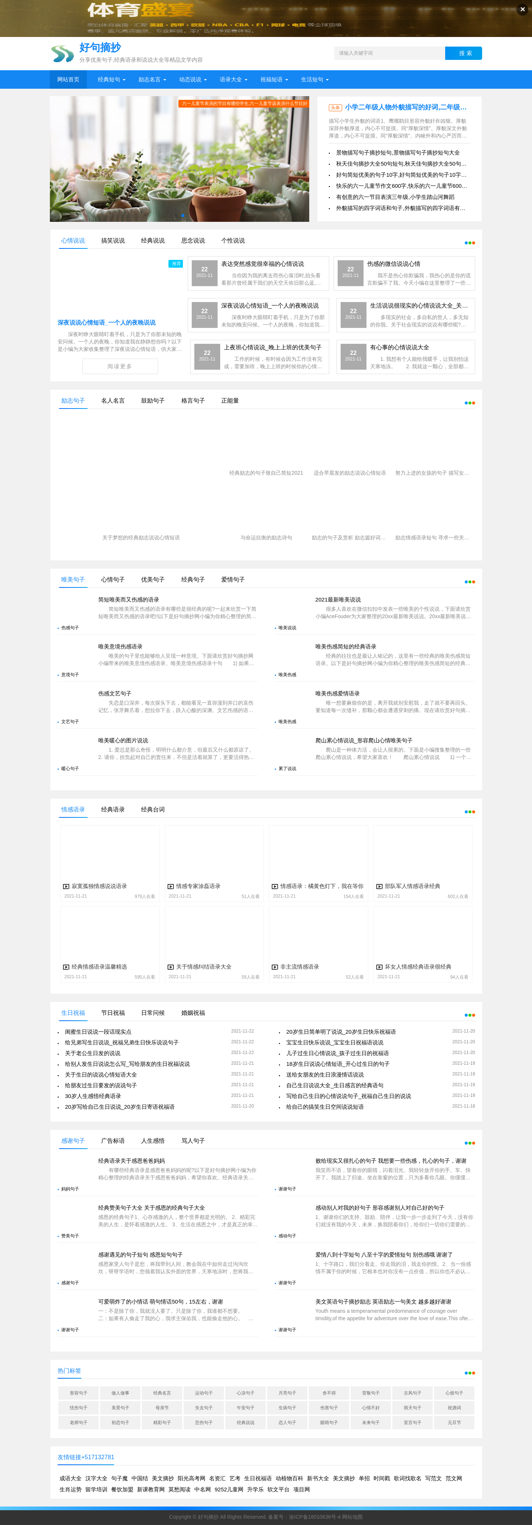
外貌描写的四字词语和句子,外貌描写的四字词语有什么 (403, 208)
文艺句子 (70, 721)
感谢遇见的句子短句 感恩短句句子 (140, 1254)
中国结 (140, 1478)
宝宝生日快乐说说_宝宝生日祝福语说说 (334, 1042)
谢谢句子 (287, 1189)
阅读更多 (120, 366)
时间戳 (382, 1478)
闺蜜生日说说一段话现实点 (98, 1031)
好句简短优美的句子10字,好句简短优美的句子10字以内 (404, 175)
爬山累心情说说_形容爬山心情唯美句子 (364, 740)
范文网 (454, 1478)
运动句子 (204, 1393)
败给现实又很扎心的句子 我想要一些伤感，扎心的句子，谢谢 (391, 1161)
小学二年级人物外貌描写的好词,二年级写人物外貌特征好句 (432, 107)
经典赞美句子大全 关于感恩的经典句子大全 (151, 1207)
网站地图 (352, 1517)
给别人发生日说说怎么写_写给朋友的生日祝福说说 (127, 1064)
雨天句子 (413, 1407)
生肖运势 (70, 1489)
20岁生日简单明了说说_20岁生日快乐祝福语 (341, 1031)
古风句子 (413, 1393)
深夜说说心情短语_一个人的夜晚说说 (107, 322)
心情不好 (371, 1407)
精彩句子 (162, 1422)
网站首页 (68, 79)
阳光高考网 (191, 1478)
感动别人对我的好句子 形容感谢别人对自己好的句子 (380, 1207)
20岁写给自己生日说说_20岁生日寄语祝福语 (120, 1107)
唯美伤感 (287, 674)
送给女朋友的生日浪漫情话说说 (325, 1074)
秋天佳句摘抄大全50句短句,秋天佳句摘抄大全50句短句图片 (409, 163)
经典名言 (162, 1393)
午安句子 (246, 1407)
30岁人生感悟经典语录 (93, 1096)
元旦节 (454, 1422)
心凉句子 (246, 1393)
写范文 (433, 1478)
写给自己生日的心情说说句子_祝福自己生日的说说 (348, 1096)
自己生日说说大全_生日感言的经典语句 (334, 1085)
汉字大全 (96, 1478)
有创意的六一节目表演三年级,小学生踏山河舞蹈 (395, 197)
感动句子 (287, 1235)
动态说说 (190, 79)
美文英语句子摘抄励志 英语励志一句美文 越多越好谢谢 (383, 1301)
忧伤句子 (79, 1407)
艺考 (235, 1478)
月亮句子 (287, 1393)
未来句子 (371, 1422)
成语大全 (70, 1478)
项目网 (301, 1489)
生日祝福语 (258, 1478)
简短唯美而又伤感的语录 (128, 599)
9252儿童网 (229, 1489)
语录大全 (231, 79)
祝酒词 (454, 1407)
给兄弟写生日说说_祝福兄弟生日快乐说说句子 (122, 1042)
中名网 (202, 1489)
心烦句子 (454, 1393)
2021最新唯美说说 (338, 599)
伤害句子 (329, 1407)
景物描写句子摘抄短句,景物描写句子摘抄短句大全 (398, 152)
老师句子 (79, 1422)
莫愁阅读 (179, 1489)
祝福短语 (271, 79)
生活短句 (312, 79)
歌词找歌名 (408, 1478)
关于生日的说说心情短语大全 (101, 1074)
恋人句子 (287, 1422)
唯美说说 (287, 627)
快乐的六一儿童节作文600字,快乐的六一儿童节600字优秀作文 (412, 186)
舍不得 (329, 1393)
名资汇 (217, 1478)
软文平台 (278, 1489)
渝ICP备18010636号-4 (315, 1517)
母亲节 (162, 1407)
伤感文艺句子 (115, 693)
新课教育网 (151, 1489)
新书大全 (318, 1478)
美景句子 (120, 1407)
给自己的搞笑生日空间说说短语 (325, 1107)
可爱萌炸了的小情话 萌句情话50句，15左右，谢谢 (160, 1301)
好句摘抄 (208, 1517)
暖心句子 (70, 768)
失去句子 (204, 1407)
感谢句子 (70, 1282)
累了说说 (287, 768)
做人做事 (120, 1393)
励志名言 (150, 79)
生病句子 (287, 1407)
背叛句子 (371, 1393)
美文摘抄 (163, 1478)
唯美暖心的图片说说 (123, 740)
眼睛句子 (329, 1422)
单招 (364, 1478)
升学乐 (255, 1489)
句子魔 (119, 1478)
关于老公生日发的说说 (92, 1053)
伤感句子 (70, 627)
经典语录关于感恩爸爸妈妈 (131, 1161)
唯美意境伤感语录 (120, 646)
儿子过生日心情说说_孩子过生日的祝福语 (337, 1053)
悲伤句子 (204, 1422)
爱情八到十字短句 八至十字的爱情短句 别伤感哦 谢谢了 (384, 1254)
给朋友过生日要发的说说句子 (101, 1085)
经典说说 (246, 1422)
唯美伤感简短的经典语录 (346, 646)
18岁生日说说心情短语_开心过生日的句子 (338, 1064)
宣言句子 (413, 1422)
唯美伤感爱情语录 (338, 693)
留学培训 (96, 1489)
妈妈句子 (70, 1189)
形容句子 (79, 1393)
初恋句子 (120, 1422)
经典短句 (109, 79)
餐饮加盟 (122, 1489)
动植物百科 (289, 1478)
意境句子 (70, 674)
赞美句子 (70, 1235)
